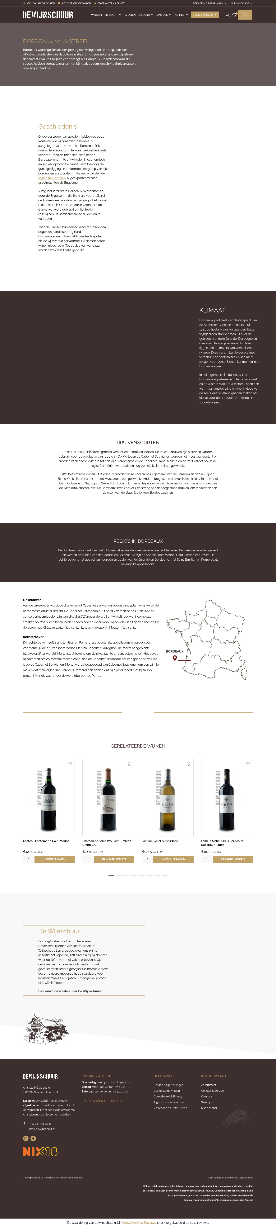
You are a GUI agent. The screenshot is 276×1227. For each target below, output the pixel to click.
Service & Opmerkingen (208, 3)
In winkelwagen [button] (55, 859)
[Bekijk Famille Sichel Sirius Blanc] (168, 797)
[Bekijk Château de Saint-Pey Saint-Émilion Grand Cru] (108, 797)
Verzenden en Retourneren (170, 1108)
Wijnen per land (137, 15)
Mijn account (240, 3)
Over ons (206, 1096)
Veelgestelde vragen (167, 1090)
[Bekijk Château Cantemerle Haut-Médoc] (49, 797)
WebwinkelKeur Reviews (138, 1223)
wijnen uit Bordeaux (52, 178)
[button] (205, 15)
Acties (179, 15)
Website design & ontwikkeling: (223, 1178)
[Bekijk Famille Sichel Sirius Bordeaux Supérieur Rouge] (227, 797)
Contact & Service (212, 1090)
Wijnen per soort (104, 15)
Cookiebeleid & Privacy (168, 1096)
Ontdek (162, 15)
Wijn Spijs (207, 1102)
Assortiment (208, 1085)
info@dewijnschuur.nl (42, 1128)
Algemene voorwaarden (169, 1102)
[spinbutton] (28, 859)
